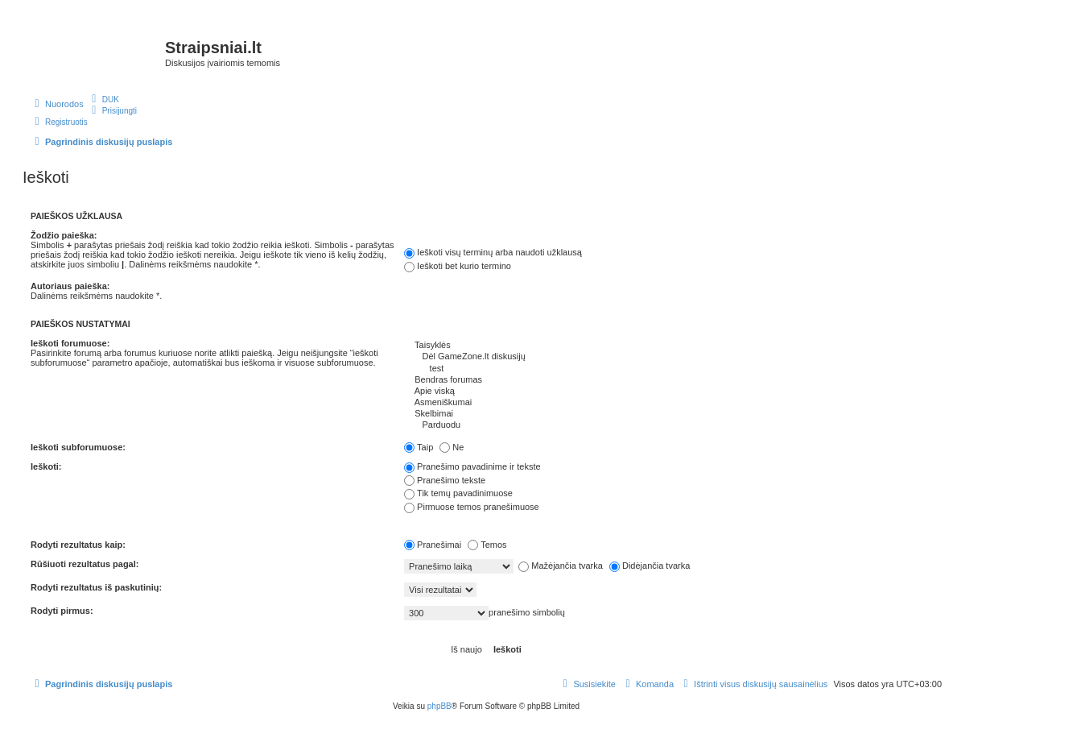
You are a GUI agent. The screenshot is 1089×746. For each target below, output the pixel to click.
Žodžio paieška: (64, 235)
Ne (451, 447)
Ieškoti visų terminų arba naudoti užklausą (493, 252)
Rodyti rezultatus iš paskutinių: (96, 587)
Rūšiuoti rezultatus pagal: (84, 564)
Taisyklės (673, 345)
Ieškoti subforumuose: (78, 447)
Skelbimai (673, 414)
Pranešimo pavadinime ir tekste (472, 466)
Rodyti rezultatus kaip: (78, 544)
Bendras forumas (673, 380)
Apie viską (673, 391)
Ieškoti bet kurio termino (457, 266)
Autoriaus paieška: (70, 286)
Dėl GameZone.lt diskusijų (673, 357)
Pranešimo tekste (444, 480)
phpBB (439, 706)
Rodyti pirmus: (62, 610)
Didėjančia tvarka (649, 565)
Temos (487, 544)
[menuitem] (103, 99)
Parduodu (673, 425)
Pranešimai (432, 544)
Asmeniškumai (673, 402)
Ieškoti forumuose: (70, 343)
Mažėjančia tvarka (560, 565)
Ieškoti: (46, 466)
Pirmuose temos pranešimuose (471, 507)
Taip (418, 447)
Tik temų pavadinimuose (458, 493)
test (673, 369)
